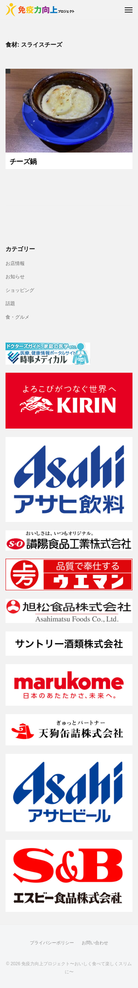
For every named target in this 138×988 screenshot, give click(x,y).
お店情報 (15, 263)
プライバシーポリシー (52, 942)
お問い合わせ (95, 942)
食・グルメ (17, 317)
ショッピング (20, 290)
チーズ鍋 (23, 161)
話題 (10, 303)
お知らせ (15, 276)
